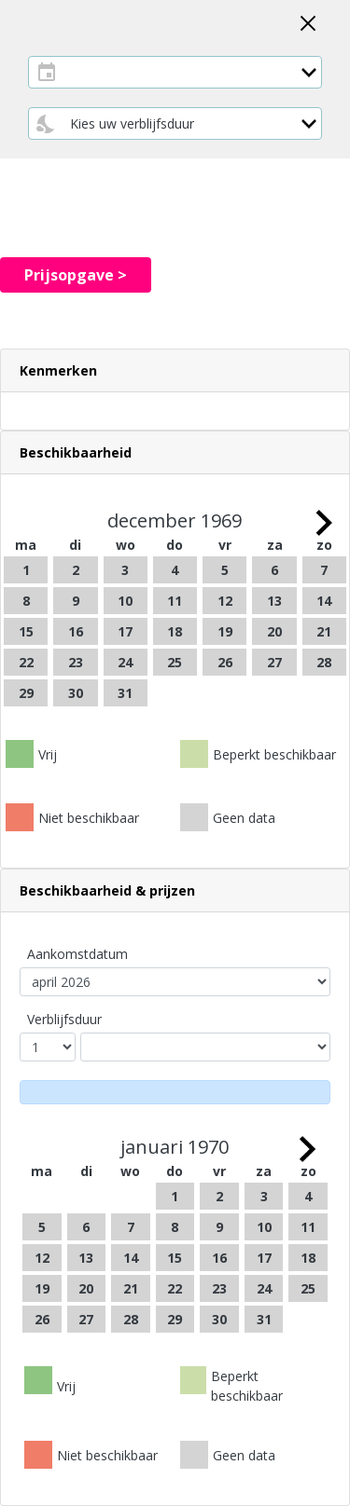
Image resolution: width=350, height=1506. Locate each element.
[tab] (175, 370)
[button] (175, 370)
